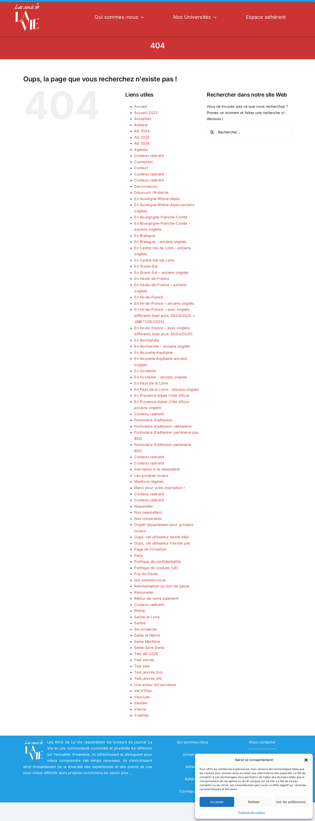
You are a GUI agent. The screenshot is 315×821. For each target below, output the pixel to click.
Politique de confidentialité (157, 561)
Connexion (143, 162)
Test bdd (141, 666)
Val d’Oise (142, 690)
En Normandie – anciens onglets (162, 346)
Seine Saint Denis (149, 647)
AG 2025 (142, 137)
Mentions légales (148, 481)
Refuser (254, 802)
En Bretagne (144, 235)
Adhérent (192, 779)
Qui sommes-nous (150, 580)
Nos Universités (148, 518)
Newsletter (143, 506)
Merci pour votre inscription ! (159, 487)
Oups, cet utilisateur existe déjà (161, 537)
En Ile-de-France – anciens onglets (164, 303)
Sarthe (139, 623)
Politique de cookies (251, 812)
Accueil (140, 106)
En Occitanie (145, 371)
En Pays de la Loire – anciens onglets (166, 389)
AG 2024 (142, 131)
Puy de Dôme (146, 574)
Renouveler (143, 592)
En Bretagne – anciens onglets (160, 241)
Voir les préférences (291, 802)
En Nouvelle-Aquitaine (153, 352)
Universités (192, 754)
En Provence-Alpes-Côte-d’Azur (161, 395)
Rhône (139, 610)
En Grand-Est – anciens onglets (161, 272)
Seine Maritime (147, 641)
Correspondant (192, 791)
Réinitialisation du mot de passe (161, 586)
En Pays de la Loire (151, 383)
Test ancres (144, 660)
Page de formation (150, 549)
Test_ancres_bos (148, 672)
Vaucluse (142, 697)
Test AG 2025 (146, 654)
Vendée (140, 703)
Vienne (140, 709)
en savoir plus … (118, 772)
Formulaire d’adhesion (153, 420)
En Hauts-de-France (151, 278)
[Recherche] (212, 132)
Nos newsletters (148, 512)
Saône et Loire (146, 617)
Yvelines (141, 715)
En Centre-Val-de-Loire (154, 260)
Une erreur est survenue (155, 684)
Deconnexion (145, 186)
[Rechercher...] (249, 132)
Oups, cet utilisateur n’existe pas (162, 543)
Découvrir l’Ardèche (151, 192)
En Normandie (146, 340)
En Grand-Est (145, 266)
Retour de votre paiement (156, 598)
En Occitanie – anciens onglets (160, 377)
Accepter (216, 802)
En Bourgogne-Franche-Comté (160, 217)
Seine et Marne (147, 635)
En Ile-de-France (148, 297)
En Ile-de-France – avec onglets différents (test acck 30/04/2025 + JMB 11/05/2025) (164, 315)
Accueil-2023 (146, 112)
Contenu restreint (149, 155)
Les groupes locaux (151, 475)
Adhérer (141, 125)
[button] (306, 760)
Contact (141, 168)
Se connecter (145, 629)
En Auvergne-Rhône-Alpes (157, 198)
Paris (138, 555)
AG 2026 (142, 143)
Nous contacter (262, 742)
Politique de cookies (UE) (156, 568)
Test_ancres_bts (148, 678)
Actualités (142, 118)
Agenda (140, 149)
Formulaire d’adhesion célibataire (163, 426)
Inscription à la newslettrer (157, 469)
